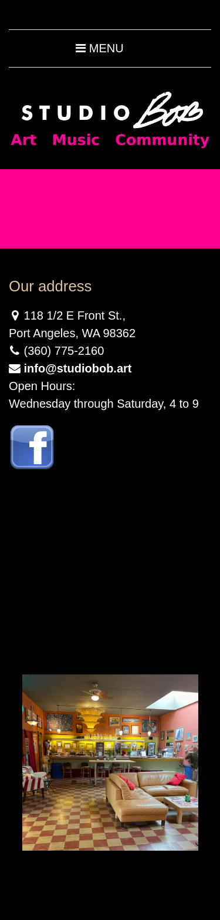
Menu (99, 48)
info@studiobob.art (78, 368)
